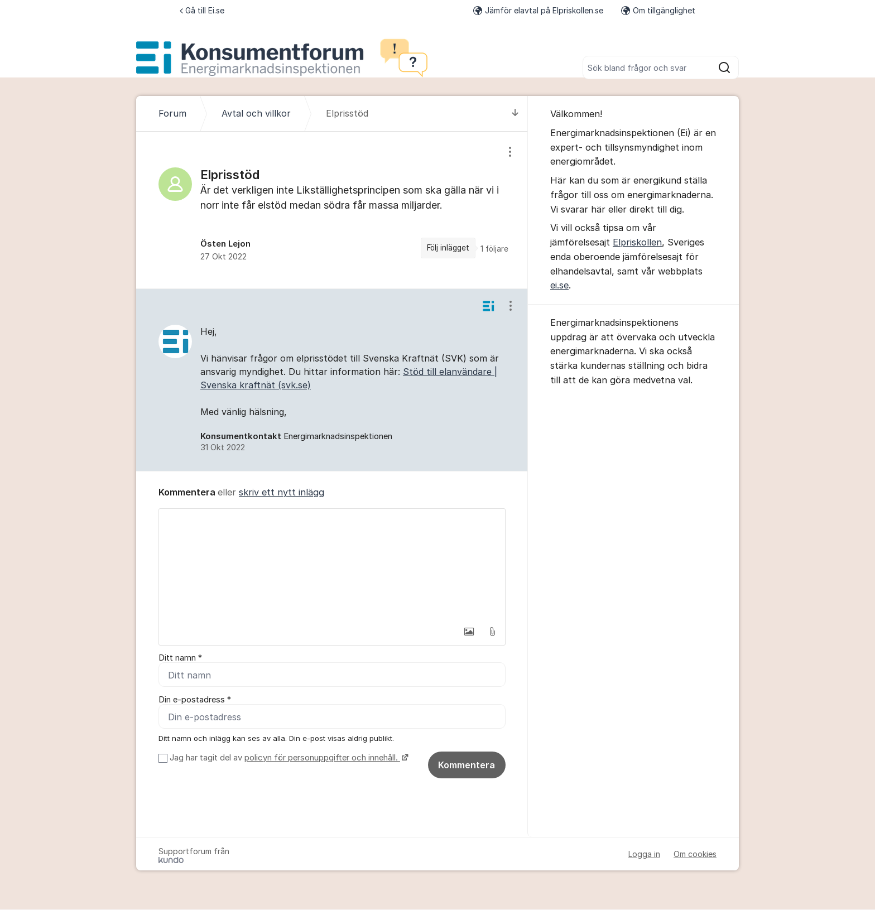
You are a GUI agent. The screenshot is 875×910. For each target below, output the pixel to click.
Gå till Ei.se (202, 10)
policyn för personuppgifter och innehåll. (322, 758)
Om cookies (695, 854)
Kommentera (466, 765)
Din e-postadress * (194, 700)
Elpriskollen (637, 242)
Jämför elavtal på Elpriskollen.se (538, 10)
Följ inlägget (448, 247)
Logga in (644, 854)
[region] (332, 210)
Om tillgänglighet (658, 10)
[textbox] (332, 564)
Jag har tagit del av (287, 758)
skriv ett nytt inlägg (281, 492)
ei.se (559, 285)
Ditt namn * (180, 658)
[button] (468, 631)
